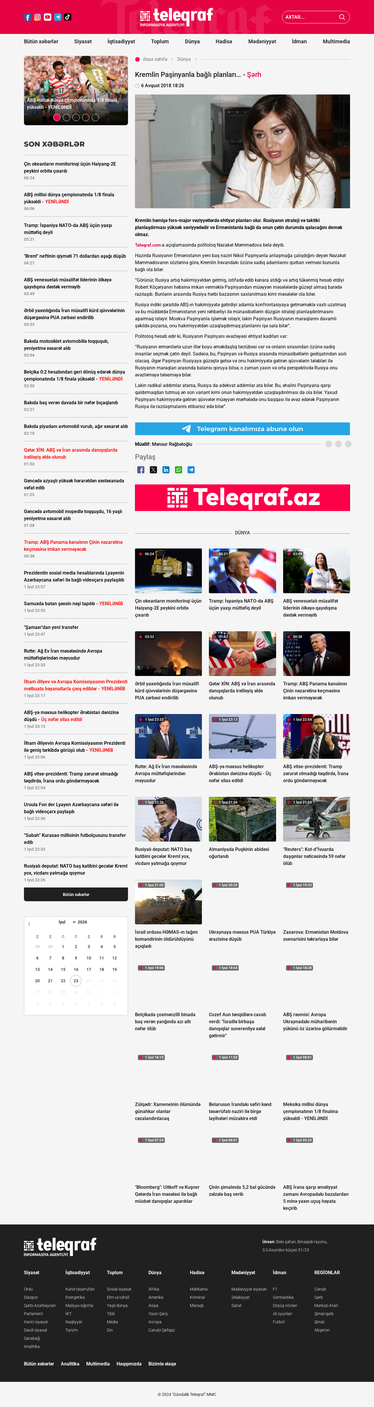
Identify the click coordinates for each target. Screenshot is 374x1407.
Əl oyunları (282, 1313)
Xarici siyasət (36, 1322)
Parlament (33, 1313)
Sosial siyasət (119, 1289)
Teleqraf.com (148, 245)
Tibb (111, 1313)
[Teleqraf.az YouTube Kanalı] (242, 497)
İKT (68, 1313)
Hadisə (224, 41)
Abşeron (322, 1330)
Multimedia (336, 41)
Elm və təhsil (118, 1297)
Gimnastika (283, 1297)
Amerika (155, 1297)
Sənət (236, 1305)
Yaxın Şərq (157, 1313)
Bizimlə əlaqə (162, 1364)
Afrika (153, 1289)
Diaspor (31, 1297)
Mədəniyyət (262, 41)
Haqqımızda (129, 1364)
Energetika (75, 1297)
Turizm (71, 1330)
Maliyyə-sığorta (79, 1305)
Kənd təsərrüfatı (80, 1289)
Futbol (279, 1322)
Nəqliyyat (73, 1322)
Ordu (28, 1289)
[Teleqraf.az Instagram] (37, 17)
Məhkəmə (198, 1289)
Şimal (319, 1322)
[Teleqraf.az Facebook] (28, 17)
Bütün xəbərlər (41, 41)
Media (112, 1322)
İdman (299, 41)
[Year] (86, 922)
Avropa (155, 1322)
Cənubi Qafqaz (161, 1330)
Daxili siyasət (35, 1330)
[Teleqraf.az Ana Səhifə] (176, 17)
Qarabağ (32, 1338)
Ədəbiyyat (240, 1297)
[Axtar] (342, 17)
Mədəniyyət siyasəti (249, 1289)
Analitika (32, 1346)
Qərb (318, 1297)
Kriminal (197, 1297)
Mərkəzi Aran (326, 1305)
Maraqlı (197, 1305)
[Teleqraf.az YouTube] (47, 17)
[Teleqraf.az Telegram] (58, 17)
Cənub (320, 1289)
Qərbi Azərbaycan (40, 1305)
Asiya (153, 1305)
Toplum (160, 41)
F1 (275, 1289)
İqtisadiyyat (121, 41)
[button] (56, 117)
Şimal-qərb (324, 1313)
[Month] (66, 922)
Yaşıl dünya (117, 1305)
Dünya (192, 41)
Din (110, 1330)
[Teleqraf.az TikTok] (68, 17)
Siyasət (83, 41)
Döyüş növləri (285, 1305)
